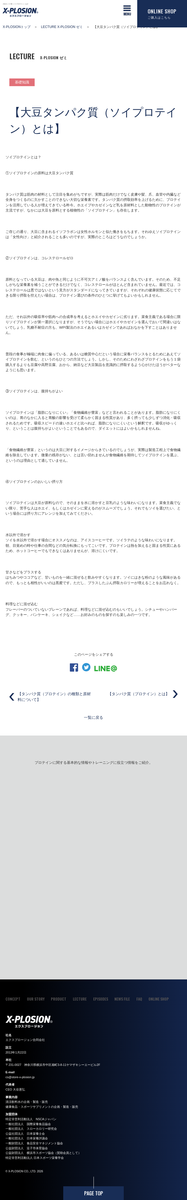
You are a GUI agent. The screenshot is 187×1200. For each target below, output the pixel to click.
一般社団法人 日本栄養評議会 (27, 1138)
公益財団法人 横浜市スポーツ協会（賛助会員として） (43, 1152)
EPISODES (100, 999)
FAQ (139, 999)
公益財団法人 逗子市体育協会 (27, 1148)
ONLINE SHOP (158, 999)
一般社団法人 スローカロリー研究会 (31, 1128)
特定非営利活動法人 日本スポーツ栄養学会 (35, 1157)
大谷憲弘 (19, 1089)
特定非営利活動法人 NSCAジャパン (31, 1119)
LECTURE (80, 999)
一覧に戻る (93, 717)
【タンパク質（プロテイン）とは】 (138, 694)
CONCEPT (13, 999)
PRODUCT (58, 999)
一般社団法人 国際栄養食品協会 (28, 1124)
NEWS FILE (122, 999)
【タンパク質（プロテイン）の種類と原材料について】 (54, 697)
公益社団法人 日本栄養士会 (25, 1133)
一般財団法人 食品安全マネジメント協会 (34, 1143)
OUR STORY (36, 999)
